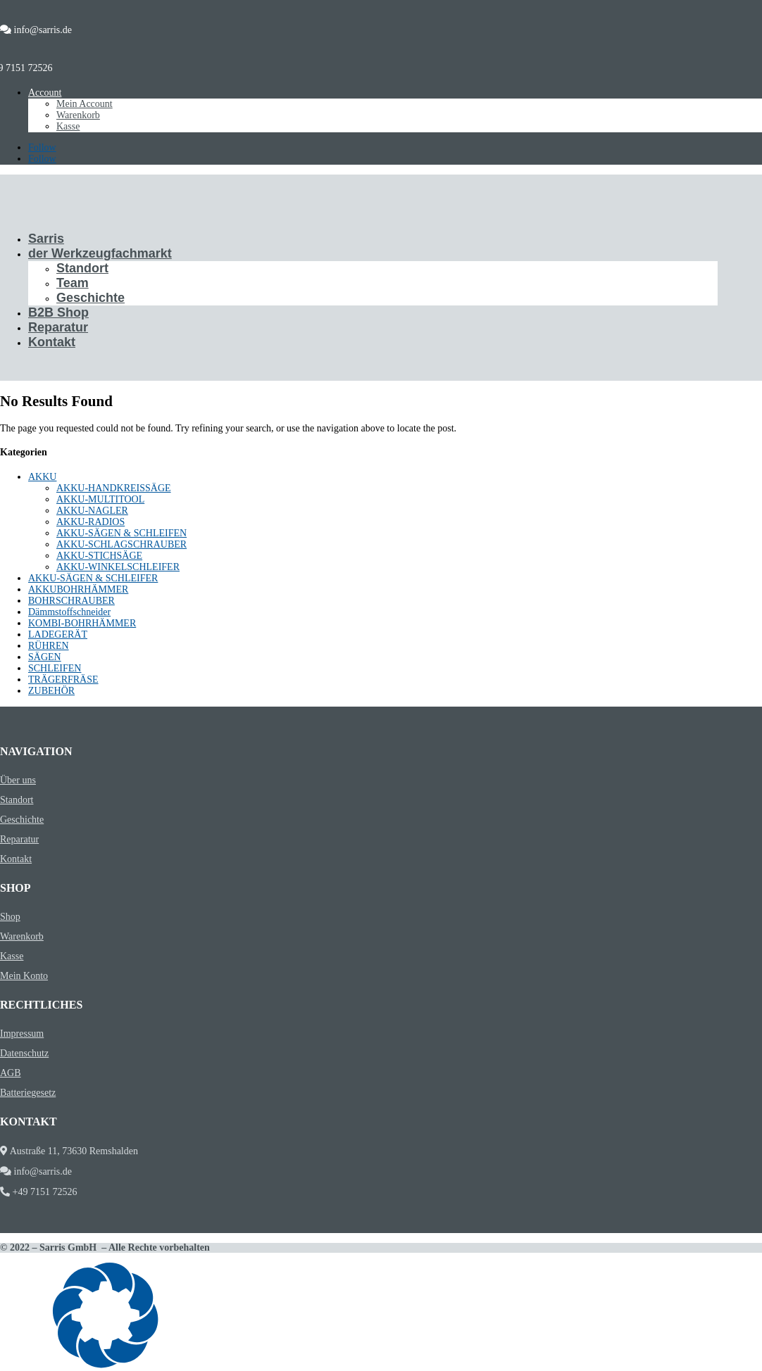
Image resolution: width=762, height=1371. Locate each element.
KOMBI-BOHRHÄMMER (82, 623)
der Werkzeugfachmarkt (100, 253)
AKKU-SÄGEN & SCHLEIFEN (121, 533)
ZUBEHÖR (51, 691)
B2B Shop (58, 312)
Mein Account (84, 104)
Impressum (22, 1033)
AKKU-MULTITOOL (100, 499)
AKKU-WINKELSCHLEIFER (118, 567)
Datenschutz (24, 1053)
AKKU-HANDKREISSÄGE (113, 488)
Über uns (18, 780)
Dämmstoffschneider (69, 612)
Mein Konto (24, 976)
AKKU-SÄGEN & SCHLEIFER (93, 578)
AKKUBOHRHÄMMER (78, 589)
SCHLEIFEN (54, 668)
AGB (10, 1073)
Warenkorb (78, 115)
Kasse (68, 126)
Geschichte (90, 298)
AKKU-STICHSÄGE (99, 555)
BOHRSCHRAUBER (71, 600)
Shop (10, 916)
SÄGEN (44, 657)
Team (72, 283)
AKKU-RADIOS (90, 522)
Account (44, 92)
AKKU (42, 477)
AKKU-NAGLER (92, 510)
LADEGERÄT (57, 634)
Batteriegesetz (28, 1092)
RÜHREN (48, 645)
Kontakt (51, 342)
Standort (82, 268)
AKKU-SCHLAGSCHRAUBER (121, 544)
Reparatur (58, 327)
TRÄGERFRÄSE (63, 679)
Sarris (46, 239)
